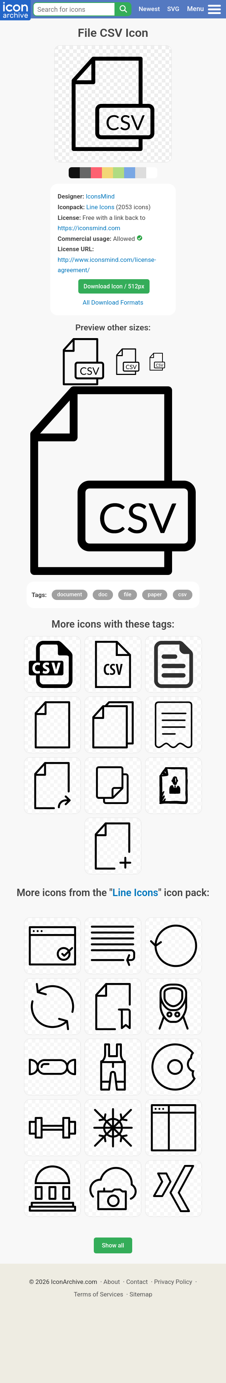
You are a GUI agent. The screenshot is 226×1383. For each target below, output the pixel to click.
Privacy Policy (173, 1281)
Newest (149, 9)
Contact (137, 1281)
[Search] (122, 9)
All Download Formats (113, 302)
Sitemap (141, 1294)
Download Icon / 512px (113, 286)
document (69, 594)
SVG (173, 9)
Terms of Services (98, 1294)
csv (182, 594)
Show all (113, 1245)
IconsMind (100, 196)
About (111, 1281)
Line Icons (100, 207)
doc (102, 594)
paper (155, 594)
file (127, 594)
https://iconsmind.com (89, 228)
